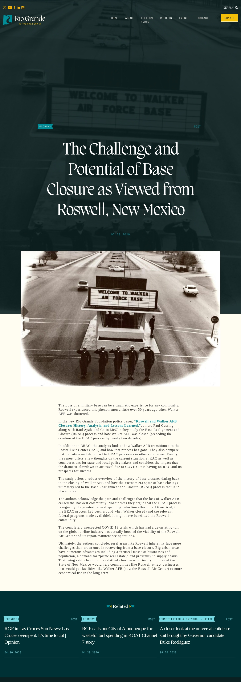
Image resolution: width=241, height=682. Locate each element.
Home (114, 18)
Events (184, 18)
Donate (229, 18)
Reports (166, 18)
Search (230, 7)
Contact (202, 18)
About (129, 18)
